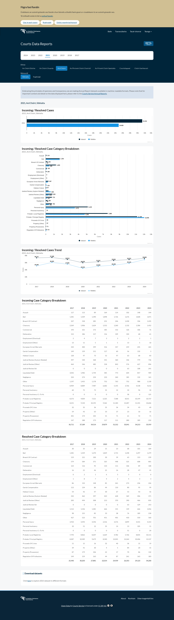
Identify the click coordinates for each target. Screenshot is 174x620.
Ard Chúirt (62, 68)
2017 (77, 55)
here (29, 581)
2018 (70, 55)
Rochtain (131, 598)
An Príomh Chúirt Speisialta (105, 68)
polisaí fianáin (47, 16)
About (123, 598)
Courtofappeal (125, 68)
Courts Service (78, 606)
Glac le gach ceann (30, 22)
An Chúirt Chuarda (46, 68)
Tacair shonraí (135, 31)
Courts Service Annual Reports (94, 93)
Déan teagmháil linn (145, 598)
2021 (48, 55)
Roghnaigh (47, 22)
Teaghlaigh (37, 77)
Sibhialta (25, 77)
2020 (55, 55)
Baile (110, 31)
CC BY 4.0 (105, 605)
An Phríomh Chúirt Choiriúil (80, 68)
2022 (40, 55)
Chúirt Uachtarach (141, 68)
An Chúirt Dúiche (28, 68)
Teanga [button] (148, 31)
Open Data (65, 606)
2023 (33, 55)
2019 (62, 55)
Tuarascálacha (120, 31)
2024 (26, 55)
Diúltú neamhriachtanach (67, 22)
